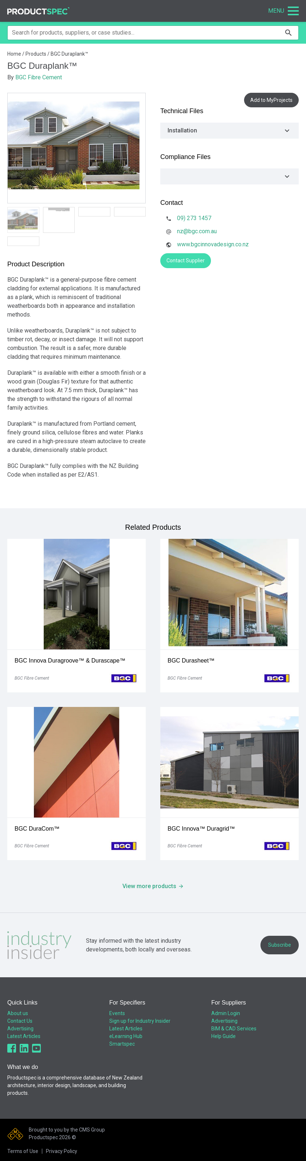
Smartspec (122, 1044)
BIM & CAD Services (233, 1028)
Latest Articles (23, 1036)
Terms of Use (22, 1151)
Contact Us (19, 1021)
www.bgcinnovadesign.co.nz (213, 244)
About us (17, 1013)
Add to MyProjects (271, 100)
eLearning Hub (125, 1036)
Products (36, 54)
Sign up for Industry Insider (139, 1021)
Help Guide (223, 1036)
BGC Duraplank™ (69, 54)
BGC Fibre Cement (38, 77)
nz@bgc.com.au (197, 231)
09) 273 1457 (194, 218)
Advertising (20, 1028)
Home (14, 54)
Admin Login (225, 1013)
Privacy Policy (61, 1151)
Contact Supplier (185, 260)
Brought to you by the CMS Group (67, 1130)
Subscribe (279, 945)
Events (117, 1013)
